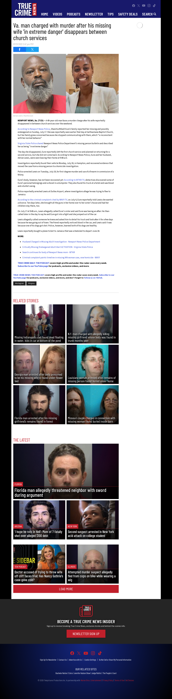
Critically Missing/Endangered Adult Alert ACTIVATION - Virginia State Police (57, 247)
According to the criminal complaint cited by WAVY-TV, (43, 199)
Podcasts (73, 14)
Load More (66, 589)
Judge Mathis (96, 673)
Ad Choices (130, 680)
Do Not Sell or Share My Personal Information (115, 659)
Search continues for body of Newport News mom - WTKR (48, 252)
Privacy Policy (108, 680)
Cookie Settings (90, 659)
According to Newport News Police (34, 129)
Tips (110, 14)
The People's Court (110, 673)
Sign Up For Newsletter (48, 659)
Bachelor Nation (61, 673)
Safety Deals (128, 14)
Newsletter (94, 14)
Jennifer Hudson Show (82, 673)
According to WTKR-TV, (74, 180)
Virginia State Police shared (31, 143)
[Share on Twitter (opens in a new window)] (32, 49)
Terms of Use (119, 680)
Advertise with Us (75, 659)
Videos (57, 14)
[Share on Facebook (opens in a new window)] (19, 49)
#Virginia (31, 283)
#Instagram (19, 283)
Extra (71, 673)
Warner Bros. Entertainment (91, 680)
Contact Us (63, 659)
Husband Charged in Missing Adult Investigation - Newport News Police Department (61, 241)
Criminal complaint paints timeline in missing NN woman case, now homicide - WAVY (61, 257)
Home (44, 14)
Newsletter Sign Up (86, 633)
